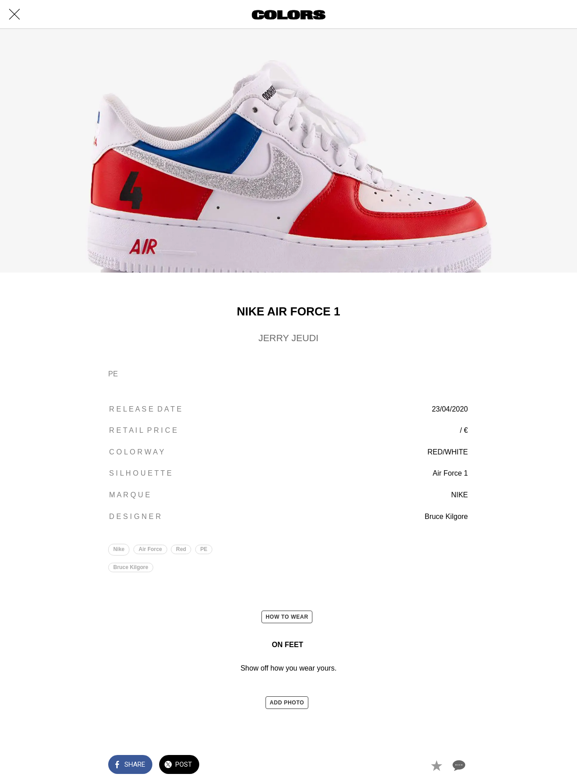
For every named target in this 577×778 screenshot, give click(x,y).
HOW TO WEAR (287, 617)
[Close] (14, 14)
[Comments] (458, 765)
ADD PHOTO (287, 702)
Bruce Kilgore (130, 567)
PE (204, 549)
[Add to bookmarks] (436, 765)
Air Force (150, 549)
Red (182, 549)
